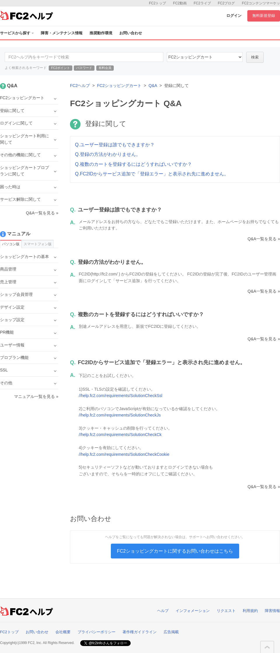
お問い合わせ (130, 33)
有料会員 (105, 68)
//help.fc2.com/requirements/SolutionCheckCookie (124, 454)
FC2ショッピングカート (119, 85)
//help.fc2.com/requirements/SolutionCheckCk (120, 434)
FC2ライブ (202, 3)
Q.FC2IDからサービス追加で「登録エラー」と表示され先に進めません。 (152, 173)
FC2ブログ (226, 3)
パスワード (84, 68)
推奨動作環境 (101, 33)
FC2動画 (180, 3)
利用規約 (250, 610)
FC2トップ (157, 3)
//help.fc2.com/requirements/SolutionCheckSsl (120, 395)
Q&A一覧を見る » (264, 238)
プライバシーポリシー (97, 632)
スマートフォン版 (38, 244)
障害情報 (272, 610)
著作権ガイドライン (140, 632)
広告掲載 (171, 632)
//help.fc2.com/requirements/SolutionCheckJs (120, 415)
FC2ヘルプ (80, 85)
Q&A (152, 85)
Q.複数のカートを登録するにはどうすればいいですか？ (133, 164)
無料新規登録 (263, 15)
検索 (255, 57)
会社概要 (63, 632)
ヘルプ (163, 610)
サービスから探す (17, 33)
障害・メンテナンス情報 (62, 33)
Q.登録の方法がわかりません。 (108, 154)
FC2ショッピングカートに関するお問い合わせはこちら (175, 551)
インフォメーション (193, 610)
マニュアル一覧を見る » (36, 396)
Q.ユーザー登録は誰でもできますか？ (115, 144)
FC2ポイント (60, 68)
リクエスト (226, 610)
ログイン (234, 15)
